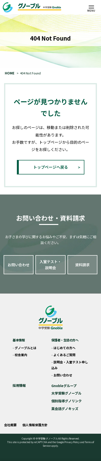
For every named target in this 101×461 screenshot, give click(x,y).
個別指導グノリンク (66, 400)
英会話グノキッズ (64, 408)
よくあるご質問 (64, 355)
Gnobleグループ (64, 385)
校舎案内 (21, 355)
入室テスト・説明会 (50, 264)
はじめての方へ (64, 348)
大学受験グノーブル (66, 393)
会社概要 (10, 425)
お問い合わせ (18, 264)
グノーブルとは (25, 348)
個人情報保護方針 (34, 425)
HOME (9, 73)
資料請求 (82, 264)
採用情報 (19, 385)
